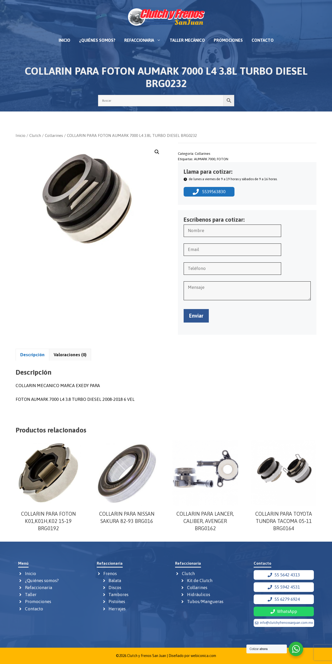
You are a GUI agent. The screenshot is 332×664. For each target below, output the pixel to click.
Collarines (54, 135)
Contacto (263, 40)
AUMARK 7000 (204, 159)
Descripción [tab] (32, 354)
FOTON (222, 159)
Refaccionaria (144, 40)
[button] (157, 152)
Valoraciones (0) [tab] (70, 354)
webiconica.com (203, 656)
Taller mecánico (187, 40)
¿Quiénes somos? (97, 40)
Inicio (64, 40)
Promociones (228, 40)
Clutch (35, 135)
